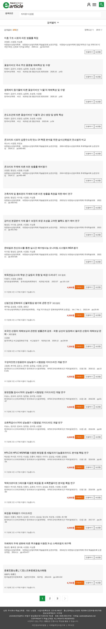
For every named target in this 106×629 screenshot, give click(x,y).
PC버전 (71, 625)
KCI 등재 (61, 275)
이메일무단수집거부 (57, 625)
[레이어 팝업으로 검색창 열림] (101, 4)
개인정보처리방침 (39, 625)
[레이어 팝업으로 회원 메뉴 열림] (88, 4)
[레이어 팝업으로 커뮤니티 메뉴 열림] (94, 4)
